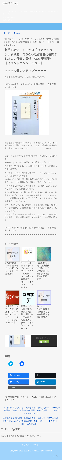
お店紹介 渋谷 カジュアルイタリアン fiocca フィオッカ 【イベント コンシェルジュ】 (12, 314)
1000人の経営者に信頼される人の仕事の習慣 (24, 84)
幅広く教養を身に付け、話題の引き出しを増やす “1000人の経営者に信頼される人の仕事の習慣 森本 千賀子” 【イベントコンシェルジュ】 (30, 421)
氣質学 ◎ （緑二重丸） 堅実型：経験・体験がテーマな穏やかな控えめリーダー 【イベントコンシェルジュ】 (28, 317)
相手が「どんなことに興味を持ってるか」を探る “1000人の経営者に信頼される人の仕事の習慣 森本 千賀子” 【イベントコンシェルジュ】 (32, 410)
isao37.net (31, 3)
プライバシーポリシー (31, 445)
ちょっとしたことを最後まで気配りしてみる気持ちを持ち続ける (43, 311)
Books (34, 397)
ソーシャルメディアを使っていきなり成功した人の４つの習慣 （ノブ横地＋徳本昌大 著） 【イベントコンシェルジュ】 (27, 275)
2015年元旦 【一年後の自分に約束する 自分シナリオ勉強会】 (12, 268)
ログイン (26, 436)
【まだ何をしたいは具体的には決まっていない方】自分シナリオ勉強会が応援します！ (43, 271)
